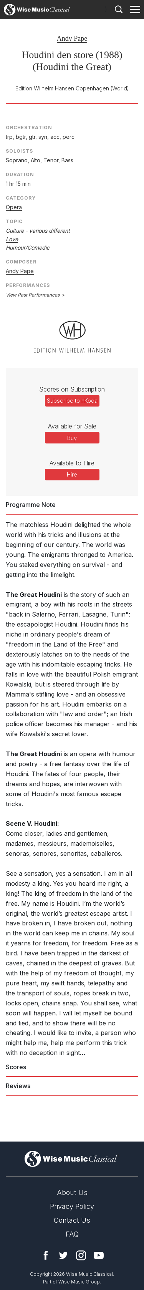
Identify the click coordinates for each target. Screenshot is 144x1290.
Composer (21, 262)
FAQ (72, 1234)
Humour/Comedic (28, 247)
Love (12, 239)
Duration (20, 174)
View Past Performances (33, 295)
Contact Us (72, 1220)
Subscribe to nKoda (72, 400)
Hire (72, 474)
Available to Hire (72, 463)
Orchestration (29, 127)
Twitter (63, 1255)
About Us (72, 1192)
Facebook (46, 1255)
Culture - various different (38, 230)
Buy (72, 438)
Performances (28, 285)
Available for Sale (72, 426)
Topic (14, 221)
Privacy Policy (72, 1206)
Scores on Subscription (72, 389)
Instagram (81, 1255)
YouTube (99, 1255)
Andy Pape (72, 38)
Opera (14, 207)
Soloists (19, 151)
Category (21, 198)
